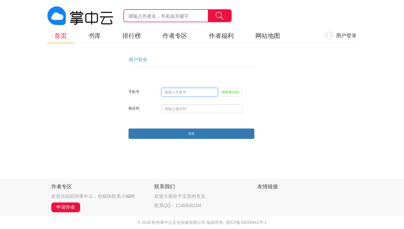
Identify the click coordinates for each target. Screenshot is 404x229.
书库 (94, 35)
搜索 (219, 16)
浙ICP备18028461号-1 (246, 222)
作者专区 (175, 35)
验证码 (134, 108)
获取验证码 (230, 92)
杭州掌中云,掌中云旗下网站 (80, 15)
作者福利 (221, 35)
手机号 (134, 92)
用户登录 (346, 35)
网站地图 (267, 35)
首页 (60, 35)
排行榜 (131, 35)
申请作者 (65, 207)
